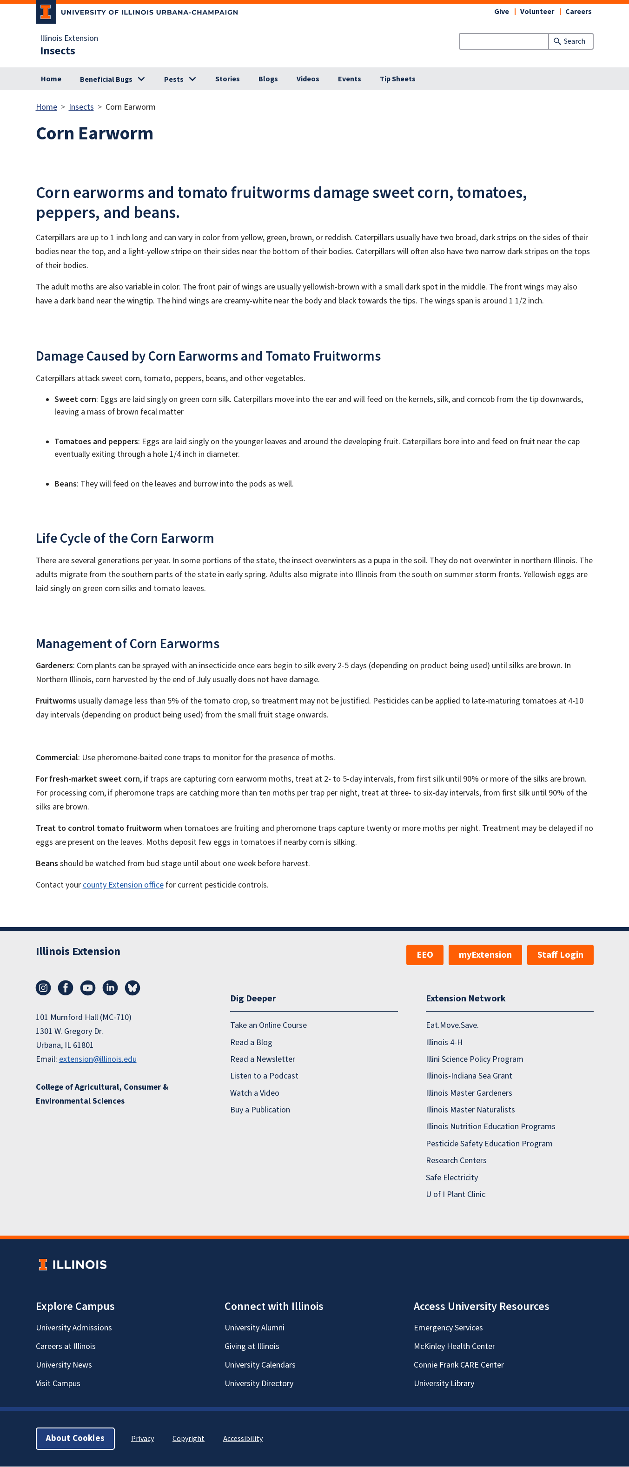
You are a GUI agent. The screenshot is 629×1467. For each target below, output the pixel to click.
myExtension (485, 954)
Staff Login (560, 954)
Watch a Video (254, 1093)
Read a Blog (251, 1042)
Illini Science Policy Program (474, 1059)
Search (574, 41)
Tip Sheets (398, 79)
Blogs (268, 79)
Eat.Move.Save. (452, 1026)
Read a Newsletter (262, 1059)
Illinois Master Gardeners (469, 1093)
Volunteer (537, 12)
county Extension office (123, 885)
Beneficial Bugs (106, 79)
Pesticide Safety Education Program (489, 1144)
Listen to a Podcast (264, 1076)
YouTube (88, 988)
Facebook (65, 988)
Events (349, 79)
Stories (227, 79)
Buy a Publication (260, 1110)
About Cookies (75, 1439)
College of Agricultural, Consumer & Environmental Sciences (102, 1094)
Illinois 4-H (444, 1042)
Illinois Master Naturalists (470, 1110)
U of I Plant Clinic (455, 1194)
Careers (578, 12)
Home (51, 79)
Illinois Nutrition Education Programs (491, 1127)
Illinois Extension (69, 38)
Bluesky (132, 988)
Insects (57, 51)
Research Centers (456, 1161)
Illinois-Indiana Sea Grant (469, 1076)
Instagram (43, 988)
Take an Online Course (268, 1026)
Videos (308, 79)
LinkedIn (110, 988)
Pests (174, 79)
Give (501, 12)
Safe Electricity (452, 1178)
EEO (425, 954)
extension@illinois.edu (98, 1059)
